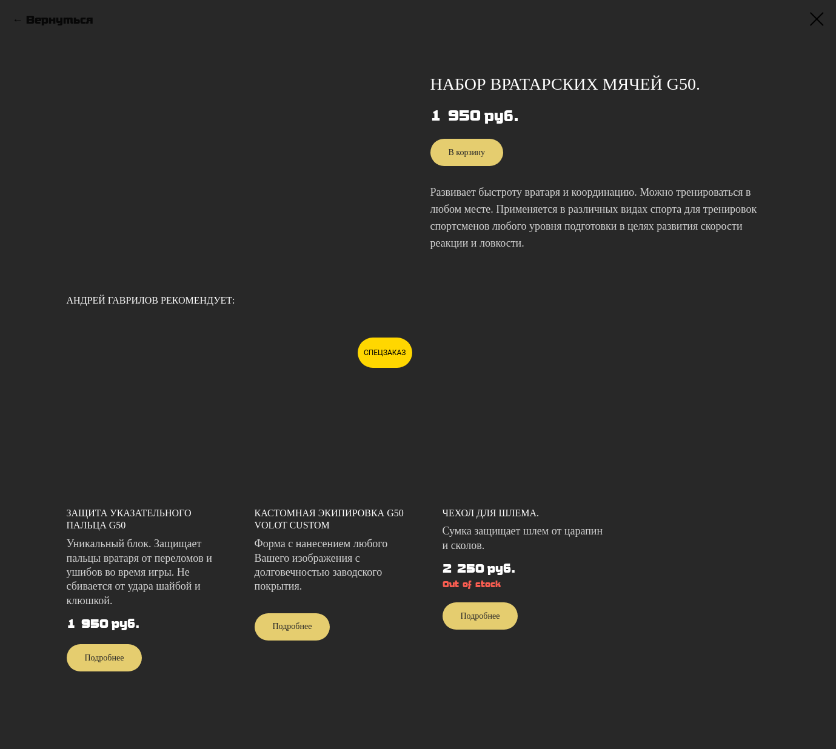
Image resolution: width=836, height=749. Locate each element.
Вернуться (59, 20)
